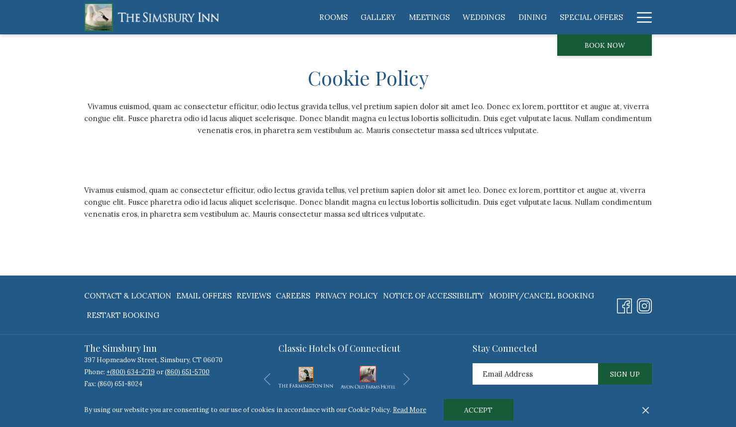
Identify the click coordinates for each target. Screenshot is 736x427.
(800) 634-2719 (132, 372)
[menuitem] (333, 17)
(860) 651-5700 (187, 372)
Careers (293, 295)
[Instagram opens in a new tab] (644, 303)
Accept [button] (478, 410)
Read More (409, 410)
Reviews (254, 295)
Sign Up (625, 374)
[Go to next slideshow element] (406, 379)
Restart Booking (123, 315)
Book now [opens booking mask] (605, 45)
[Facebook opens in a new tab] (624, 303)
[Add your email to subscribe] (535, 374)
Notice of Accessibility (433, 295)
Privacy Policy (346, 295)
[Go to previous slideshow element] (267, 379)
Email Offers (204, 295)
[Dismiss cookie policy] (645, 410)
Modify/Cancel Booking (541, 295)
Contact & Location (127, 295)
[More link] (640, 17)
